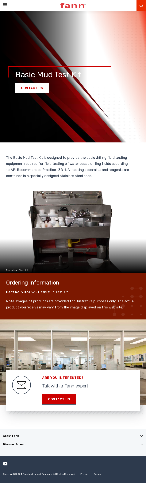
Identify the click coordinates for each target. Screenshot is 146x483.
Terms (97, 474)
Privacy (84, 474)
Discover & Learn (14, 444)
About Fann (11, 436)
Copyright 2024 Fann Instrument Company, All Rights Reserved (39, 474)
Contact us (59, 399)
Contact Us (32, 88)
